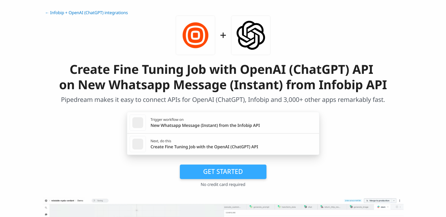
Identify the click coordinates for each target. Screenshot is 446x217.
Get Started (223, 171)
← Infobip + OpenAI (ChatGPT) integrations (86, 13)
